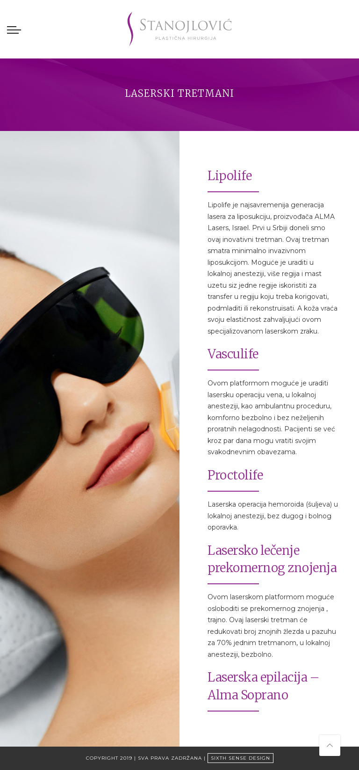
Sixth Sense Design (240, 758)
